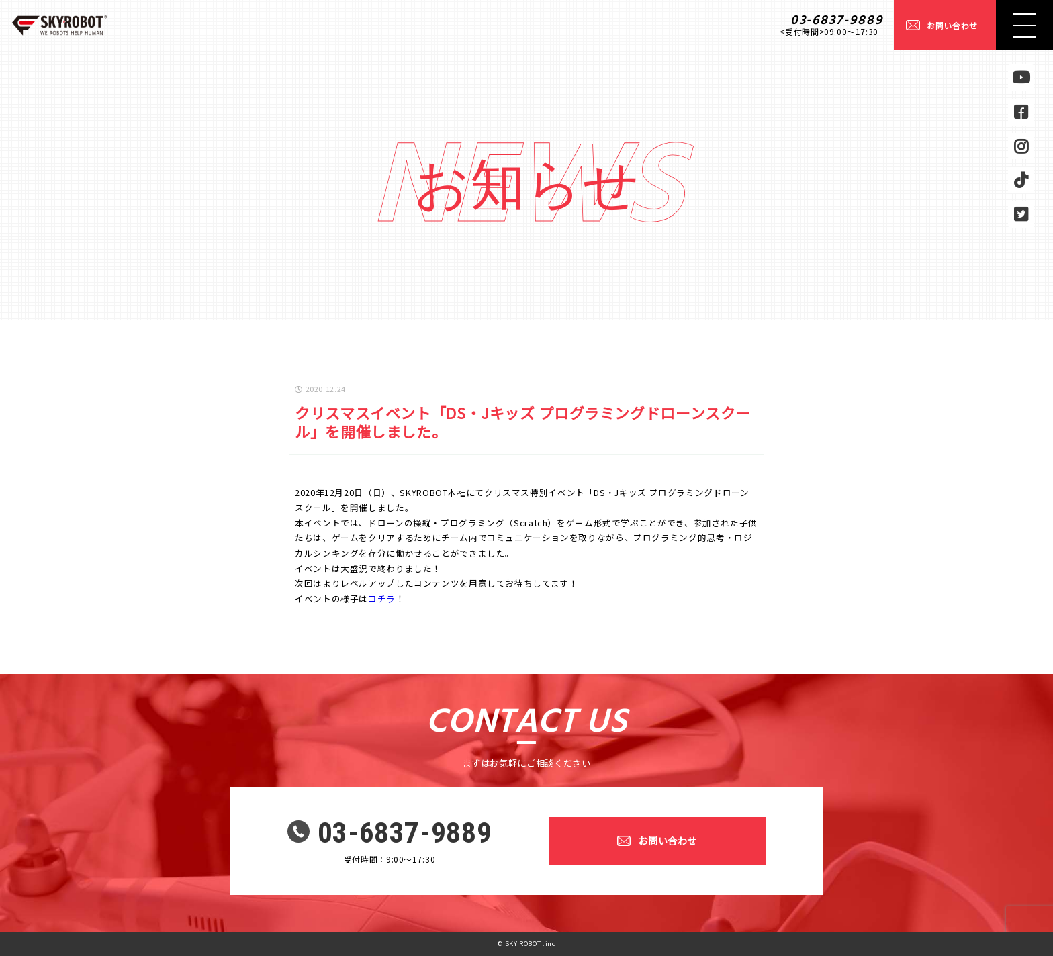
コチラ (382, 598)
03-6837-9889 (837, 21)
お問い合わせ (952, 25)
